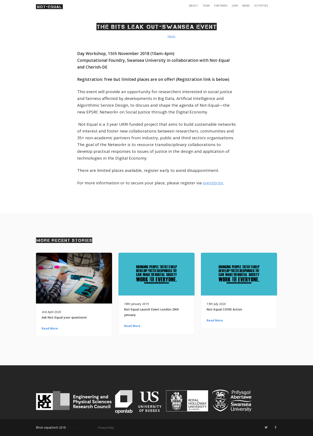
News (246, 5)
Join (235, 5)
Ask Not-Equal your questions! (64, 317)
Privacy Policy (106, 427)
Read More (50, 328)
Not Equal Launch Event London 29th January (151, 312)
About (193, 5)
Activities (261, 5)
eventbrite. (213, 183)
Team (206, 5)
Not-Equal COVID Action (224, 309)
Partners (221, 5)
